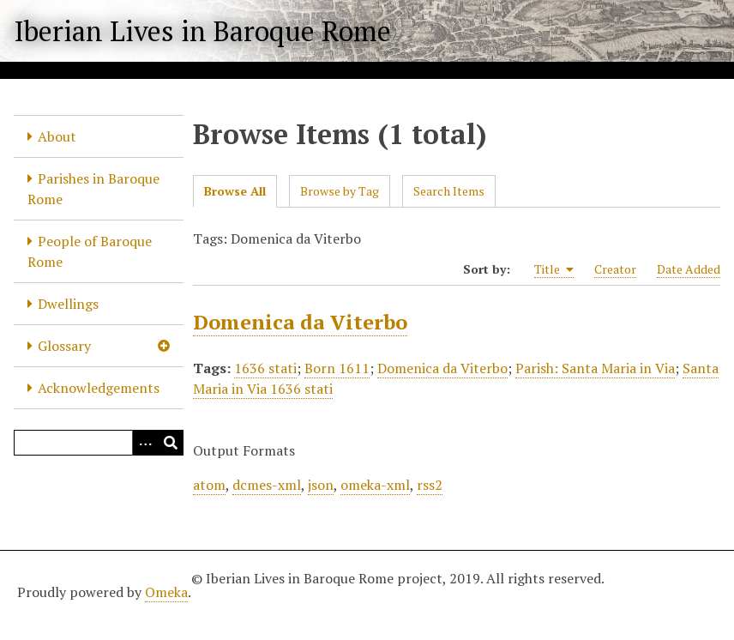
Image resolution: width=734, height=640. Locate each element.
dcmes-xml (266, 484)
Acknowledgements (98, 387)
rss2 (429, 484)
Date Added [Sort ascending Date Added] (688, 269)
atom (209, 484)
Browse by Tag (339, 191)
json (321, 484)
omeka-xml (375, 484)
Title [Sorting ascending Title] (554, 269)
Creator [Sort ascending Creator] (615, 269)
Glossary (64, 345)
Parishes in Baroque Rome (93, 188)
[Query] (99, 443)
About (57, 136)
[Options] (145, 443)
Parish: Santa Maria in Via (595, 368)
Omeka (166, 592)
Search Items (448, 191)
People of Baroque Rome (89, 251)
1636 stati (265, 368)
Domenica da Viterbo (300, 321)
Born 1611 (337, 368)
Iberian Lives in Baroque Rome (202, 31)
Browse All (235, 191)
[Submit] (171, 443)
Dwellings (68, 303)
